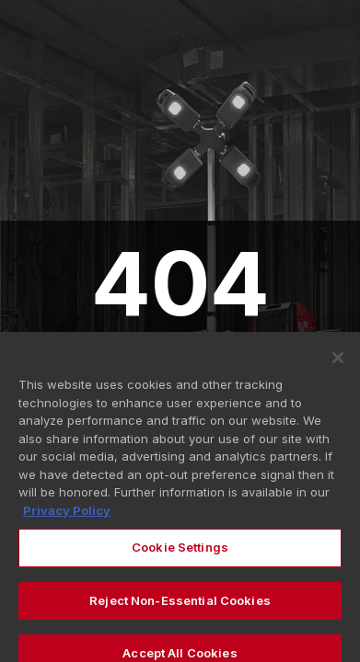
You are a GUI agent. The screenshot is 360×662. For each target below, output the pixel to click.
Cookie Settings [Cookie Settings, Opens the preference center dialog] (180, 553)
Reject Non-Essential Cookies (180, 606)
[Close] (338, 364)
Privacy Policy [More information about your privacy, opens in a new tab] (66, 515)
